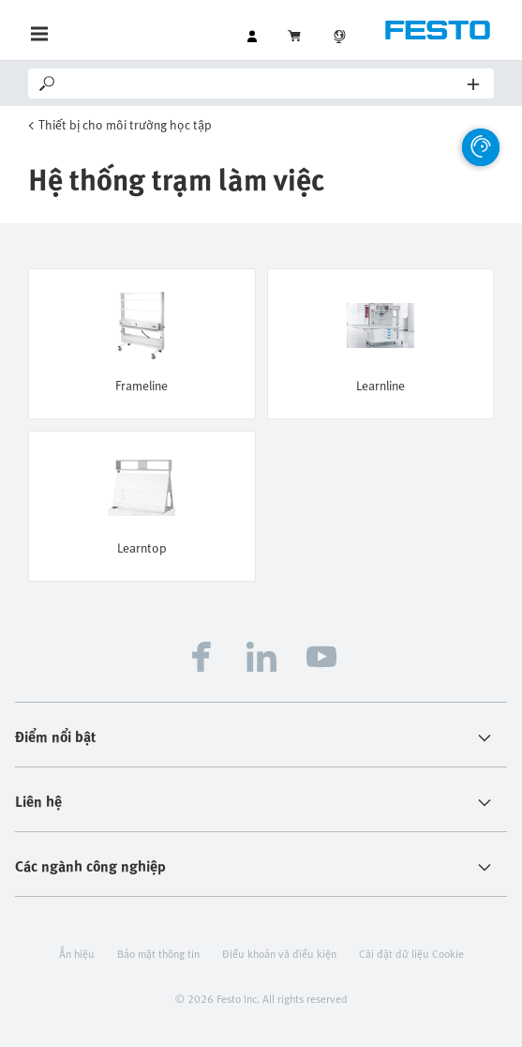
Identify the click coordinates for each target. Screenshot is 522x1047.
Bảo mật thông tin (158, 953)
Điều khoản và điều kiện (279, 953)
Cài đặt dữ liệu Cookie (411, 953)
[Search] (263, 83)
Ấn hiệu (77, 953)
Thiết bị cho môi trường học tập (125, 124)
